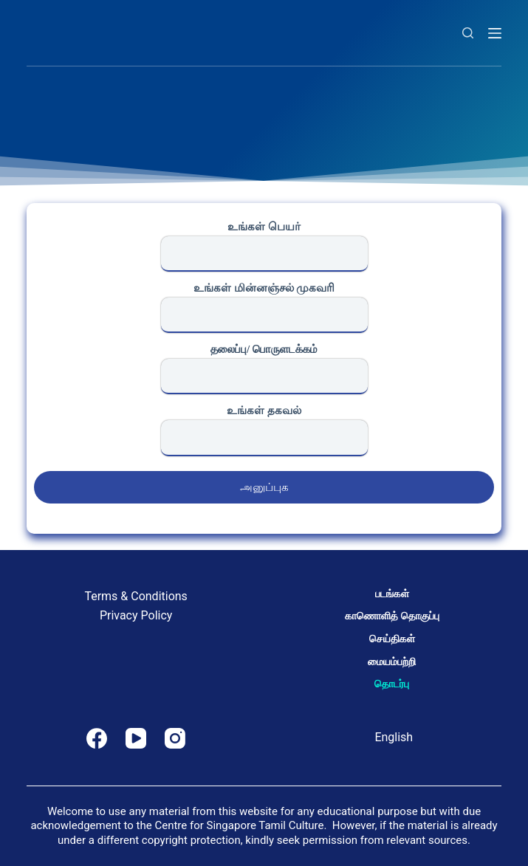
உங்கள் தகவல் (264, 430)
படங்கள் (392, 593)
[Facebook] (96, 738)
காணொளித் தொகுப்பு (392, 616)
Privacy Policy (136, 615)
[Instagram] (175, 738)
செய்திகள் (392, 639)
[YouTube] (136, 738)
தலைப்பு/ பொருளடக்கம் (264, 368)
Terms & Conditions (136, 596)
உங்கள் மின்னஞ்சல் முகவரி (264, 307)
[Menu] (494, 33)
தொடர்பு (391, 684)
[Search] (467, 32)
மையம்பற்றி (392, 661)
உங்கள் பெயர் (264, 246)
